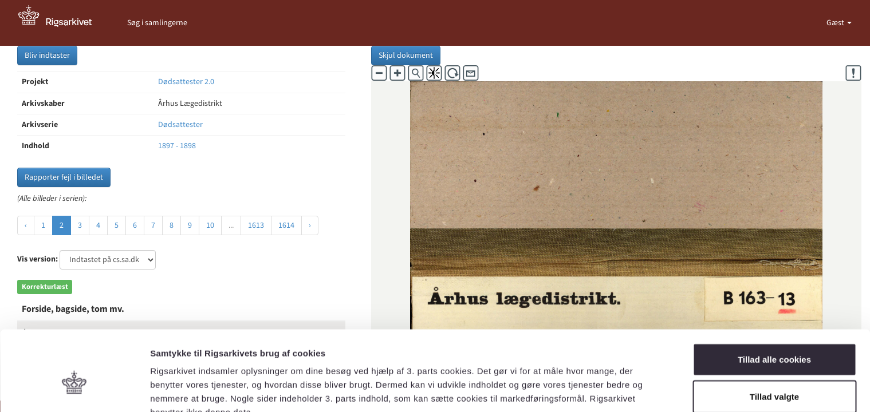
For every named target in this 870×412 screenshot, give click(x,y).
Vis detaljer (595, 389)
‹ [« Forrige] (26, 225)
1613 (256, 225)
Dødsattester (180, 124)
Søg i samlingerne (157, 23)
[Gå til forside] (61, 23)
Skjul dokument (406, 55)
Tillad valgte (774, 337)
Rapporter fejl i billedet (64, 177)
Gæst (836, 23)
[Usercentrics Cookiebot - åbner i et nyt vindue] (74, 389)
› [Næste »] (310, 225)
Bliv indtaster (47, 55)
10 (210, 225)
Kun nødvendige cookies (774, 374)
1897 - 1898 (177, 146)
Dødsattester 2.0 (186, 82)
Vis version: (37, 259)
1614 (286, 225)
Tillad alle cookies (774, 299)
